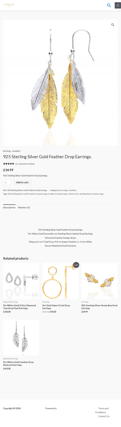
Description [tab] (9, 207)
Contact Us (103, 416)
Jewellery (16, 151)
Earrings (7, 151)
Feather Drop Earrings (57, 194)
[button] (109, 5)
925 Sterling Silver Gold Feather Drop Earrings (27, 194)
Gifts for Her (73, 194)
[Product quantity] (7, 182)
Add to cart (22, 182)
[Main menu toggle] (118, 5)
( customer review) (24, 163)
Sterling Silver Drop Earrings (92, 194)
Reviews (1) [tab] (24, 207)
